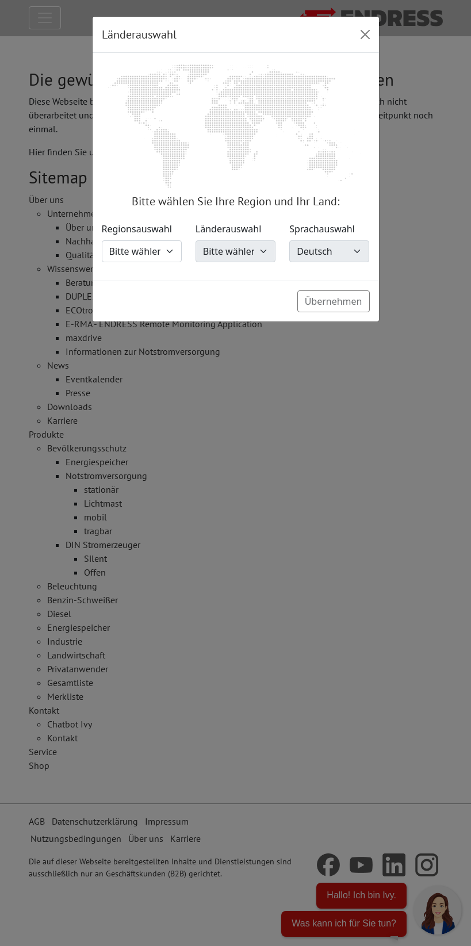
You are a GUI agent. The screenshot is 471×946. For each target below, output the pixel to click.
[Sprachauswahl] (329, 251)
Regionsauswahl (137, 229)
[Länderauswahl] (235, 251)
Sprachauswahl (322, 229)
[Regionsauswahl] (142, 251)
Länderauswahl (229, 229)
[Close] (365, 34)
